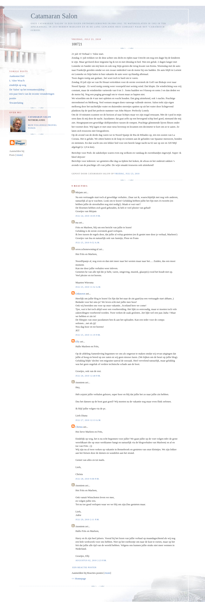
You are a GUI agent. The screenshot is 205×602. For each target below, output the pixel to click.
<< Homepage (79, 578)
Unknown (80, 293)
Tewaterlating (16, 102)
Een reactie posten (84, 567)
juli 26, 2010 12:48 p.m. (88, 376)
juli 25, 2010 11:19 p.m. (87, 335)
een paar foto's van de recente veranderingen (31, 93)
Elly (77, 341)
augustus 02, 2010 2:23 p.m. (91, 560)
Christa (79, 426)
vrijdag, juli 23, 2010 (127, 174)
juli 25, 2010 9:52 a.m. (87, 243)
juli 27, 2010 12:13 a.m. (88, 420)
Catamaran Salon (54, 16)
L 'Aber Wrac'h (17, 80)
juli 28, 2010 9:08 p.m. (87, 479)
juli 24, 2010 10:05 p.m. (88, 216)
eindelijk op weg (17, 85)
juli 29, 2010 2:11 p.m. (87, 519)
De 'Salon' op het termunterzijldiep (26, 89)
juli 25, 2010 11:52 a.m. (88, 287)
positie (12, 98)
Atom (107, 572)
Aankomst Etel (16, 76)
